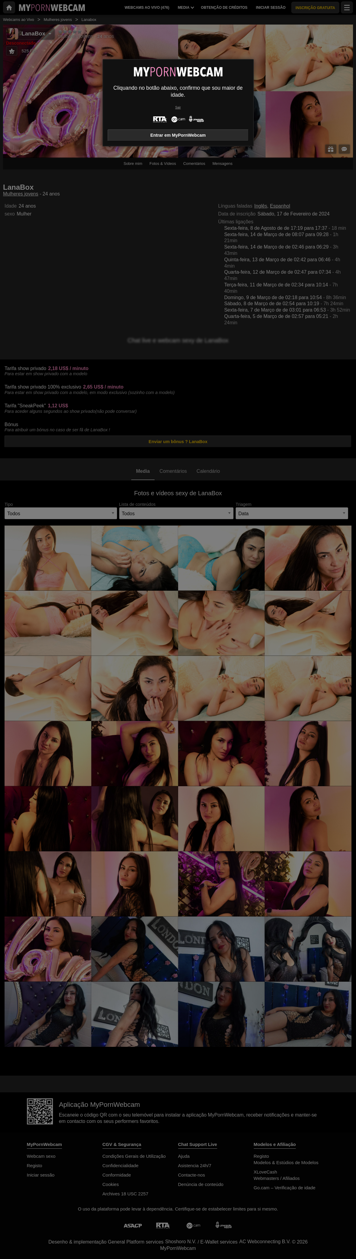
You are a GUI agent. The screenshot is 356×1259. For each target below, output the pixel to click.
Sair (178, 107)
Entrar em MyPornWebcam (178, 135)
